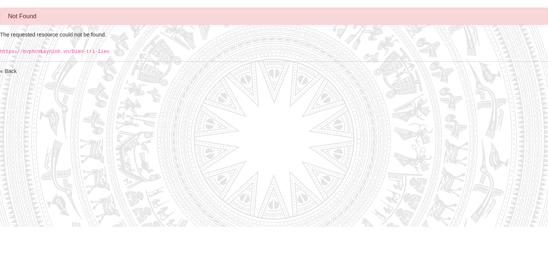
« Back (8, 71)
